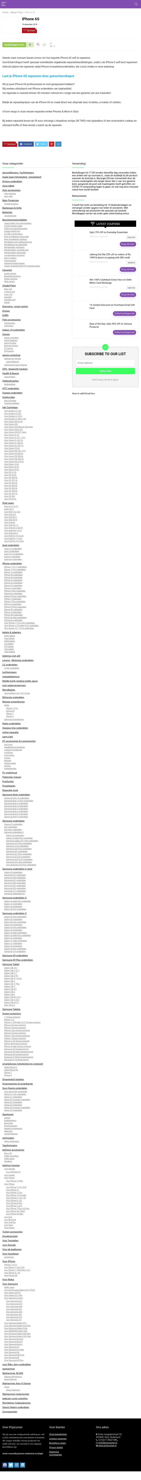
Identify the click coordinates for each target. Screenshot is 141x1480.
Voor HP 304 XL (10, 486)
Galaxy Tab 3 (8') (11, 976)
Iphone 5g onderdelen (13, 583)
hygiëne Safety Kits (12, 231)
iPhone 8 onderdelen (12, 604)
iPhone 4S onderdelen (13, 578)
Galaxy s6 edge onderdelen (15, 933)
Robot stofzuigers (11, 1141)
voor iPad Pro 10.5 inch (14, 536)
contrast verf (9, 292)
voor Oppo (8, 1225)
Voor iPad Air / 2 (11, 525)
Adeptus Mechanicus (13, 1377)
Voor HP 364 (9, 496)
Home (5, 12)
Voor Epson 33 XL (11, 470)
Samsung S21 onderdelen (17, 851)
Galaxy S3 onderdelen (13, 919)
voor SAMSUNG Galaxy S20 (15, 1331)
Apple (6, 705)
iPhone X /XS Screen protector (17, 1041)
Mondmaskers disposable (15, 253)
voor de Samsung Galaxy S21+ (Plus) (19, 1290)
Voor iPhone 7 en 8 (14, 1206)
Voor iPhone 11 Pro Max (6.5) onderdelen (21, 626)
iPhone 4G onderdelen (13, 575)
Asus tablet (8, 185)
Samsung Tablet (10, 964)
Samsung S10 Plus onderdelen (19, 843)
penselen (8, 297)
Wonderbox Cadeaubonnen (16, 1403)
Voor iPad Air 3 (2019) (13, 528)
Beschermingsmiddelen (14, 219)
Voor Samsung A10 (14, 1304)
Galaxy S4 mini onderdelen (15, 922)
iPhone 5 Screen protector (15, 1028)
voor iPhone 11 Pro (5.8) (16, 1187)
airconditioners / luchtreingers (18, 172)
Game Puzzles (10, 343)
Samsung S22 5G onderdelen (18, 857)
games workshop (11, 355)
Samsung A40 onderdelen (15, 878)
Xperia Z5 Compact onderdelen (17, 1108)
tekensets (8, 1131)
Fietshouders (9, 323)
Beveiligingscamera (12, 276)
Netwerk (7, 761)
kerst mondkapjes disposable (16, 237)
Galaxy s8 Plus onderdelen (15, 909)
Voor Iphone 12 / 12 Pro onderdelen (19, 628)
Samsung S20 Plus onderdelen (19, 849)
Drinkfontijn (9, 1257)
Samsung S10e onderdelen (17, 846)
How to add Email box (83, 393)
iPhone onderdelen (12, 563)
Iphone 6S (10, 711)
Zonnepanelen (9, 1411)
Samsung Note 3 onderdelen (16, 806)
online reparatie (10, 732)
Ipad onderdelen (10, 545)
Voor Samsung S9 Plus (13, 1360)
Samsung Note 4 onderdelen (16, 809)
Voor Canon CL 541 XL (13, 440)
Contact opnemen (58, 1438)
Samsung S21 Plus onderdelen (19, 854)
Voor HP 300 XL (10, 478)
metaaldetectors (10, 676)
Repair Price (17, 12)
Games (6, 334)
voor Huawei (9, 1175)
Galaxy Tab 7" (10, 986)
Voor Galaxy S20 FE (12, 1293)
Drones (6, 311)
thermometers (10, 261)
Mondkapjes (8, 689)
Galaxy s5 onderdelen (15, 835)
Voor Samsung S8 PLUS (14, 1355)
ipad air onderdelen (12, 557)
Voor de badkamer (12, 1249)
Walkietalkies (9, 384)
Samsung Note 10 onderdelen (16, 798)
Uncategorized (9, 1236)
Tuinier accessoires (12, 1231)
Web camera (9, 281)
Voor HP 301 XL (10, 480)
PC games (8, 348)
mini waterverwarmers (14, 685)
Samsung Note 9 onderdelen (16, 817)
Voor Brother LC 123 (12, 411)
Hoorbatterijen (10, 216)
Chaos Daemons (13, 1390)
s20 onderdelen (10, 827)
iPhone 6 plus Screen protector (17, 1030)
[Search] (136, 4)
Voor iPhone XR (10, 1275)
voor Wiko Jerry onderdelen (16, 1364)
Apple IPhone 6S (11, 1070)
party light (7, 736)
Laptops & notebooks (13, 750)
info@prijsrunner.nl (107, 1443)
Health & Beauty (10, 373)
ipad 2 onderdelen (11, 551)
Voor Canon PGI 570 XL (14, 462)
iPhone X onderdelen (13, 612)
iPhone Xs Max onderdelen (15, 618)
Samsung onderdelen (13, 821)
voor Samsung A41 (14, 1309)
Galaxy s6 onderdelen (13, 938)
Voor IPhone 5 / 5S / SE (16, 1198)
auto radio (8, 196)
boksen (7, 1118)
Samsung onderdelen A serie (17, 869)
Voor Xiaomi (9, 1228)
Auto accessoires (11, 190)
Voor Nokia (8, 1279)
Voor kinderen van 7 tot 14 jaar (17, 693)
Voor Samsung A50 (14, 1312)
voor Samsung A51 (14, 1314)
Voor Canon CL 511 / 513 (14, 438)
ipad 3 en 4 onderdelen (13, 554)
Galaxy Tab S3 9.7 (11, 1002)
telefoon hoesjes (11, 1165)
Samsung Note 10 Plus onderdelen (18, 801)
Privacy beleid (56, 1447)
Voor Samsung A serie (13, 1298)
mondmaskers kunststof (14, 255)
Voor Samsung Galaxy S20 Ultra (17, 1336)
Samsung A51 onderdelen (15, 886)
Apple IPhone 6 (10, 1067)
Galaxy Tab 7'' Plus (12, 984)
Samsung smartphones (14, 719)
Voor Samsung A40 (14, 1306)
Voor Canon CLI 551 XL (14, 446)
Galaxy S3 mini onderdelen (15, 917)
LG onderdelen (9, 664)
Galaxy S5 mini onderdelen (15, 927)
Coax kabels (9, 638)
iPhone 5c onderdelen (13, 580)
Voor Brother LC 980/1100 (15, 419)
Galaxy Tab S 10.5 (11, 1000)
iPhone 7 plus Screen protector (17, 1036)
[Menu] (4, 4)
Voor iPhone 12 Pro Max (16, 1195)
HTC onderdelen (10, 388)
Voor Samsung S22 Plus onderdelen (21, 865)
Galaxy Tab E (9, 994)
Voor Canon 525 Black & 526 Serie (18, 427)
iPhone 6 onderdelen (12, 588)
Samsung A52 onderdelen (15, 888)
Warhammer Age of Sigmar (15, 365)
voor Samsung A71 (14, 1320)
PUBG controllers (11, 1156)
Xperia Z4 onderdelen (13, 1105)
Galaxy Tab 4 (9, 981)
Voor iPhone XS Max (14, 1214)
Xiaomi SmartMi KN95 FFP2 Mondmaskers (22, 266)
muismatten (9, 755)
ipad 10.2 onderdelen (13, 549)
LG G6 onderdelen (11, 668)
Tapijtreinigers (9, 1145)
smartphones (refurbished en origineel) (22, 1063)
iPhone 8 (10, 716)
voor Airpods (9, 1169)
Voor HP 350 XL (10, 491)
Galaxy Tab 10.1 (11, 968)
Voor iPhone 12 (12, 1190)
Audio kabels (9, 636)
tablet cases (9, 1287)
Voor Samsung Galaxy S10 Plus (17, 1326)
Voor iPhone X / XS (12, 1273)
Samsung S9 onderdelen (15, 955)
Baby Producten (10, 200)
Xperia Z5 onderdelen (13, 1110)
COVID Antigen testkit (13, 226)
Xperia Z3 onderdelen (13, 1102)
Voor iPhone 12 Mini (14, 1181)
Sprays (7, 302)
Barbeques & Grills (12, 208)
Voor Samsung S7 (11, 1347)
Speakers (8, 1161)
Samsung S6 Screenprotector (16, 1054)
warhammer (8, 1368)
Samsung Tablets (11, 1009)
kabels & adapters (11, 632)
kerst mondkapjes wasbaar (15, 239)
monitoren (8, 753)
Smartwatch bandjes (13, 1079)
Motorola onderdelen (13, 697)
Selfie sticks (9, 1159)
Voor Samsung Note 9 (13, 1344)
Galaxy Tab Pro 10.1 (12, 997)
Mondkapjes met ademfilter (15, 245)
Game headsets (10, 340)
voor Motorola (10, 1220)
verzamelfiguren (11, 1134)
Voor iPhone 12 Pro (14, 1193)
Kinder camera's (11, 279)
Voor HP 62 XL (10, 499)
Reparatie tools (10, 790)
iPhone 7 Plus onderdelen (15, 602)
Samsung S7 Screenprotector (16, 1060)
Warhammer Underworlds (15, 1394)
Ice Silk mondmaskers (13, 234)
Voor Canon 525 (11, 424)
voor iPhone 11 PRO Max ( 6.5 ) (17, 1270)
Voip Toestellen (10, 1240)
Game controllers (11, 338)
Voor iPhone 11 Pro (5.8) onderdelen (19, 623)
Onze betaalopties (58, 1434)
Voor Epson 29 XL (11, 467)
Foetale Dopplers (11, 204)
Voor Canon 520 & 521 (13, 422)
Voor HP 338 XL (10, 488)
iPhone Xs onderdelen (13, 620)
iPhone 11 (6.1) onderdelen (15, 567)
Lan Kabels (9, 644)
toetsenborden (10, 769)
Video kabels (9, 652)
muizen (7, 758)
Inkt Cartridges (10, 407)
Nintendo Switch (11, 346)
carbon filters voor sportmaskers (18, 223)
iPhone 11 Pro (12, 708)
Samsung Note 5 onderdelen (16, 811)
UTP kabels (9, 646)
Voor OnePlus (10, 1222)
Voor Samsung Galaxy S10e (15, 1328)
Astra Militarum (12, 362)
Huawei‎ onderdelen (12, 392)
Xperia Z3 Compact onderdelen (17, 1100)
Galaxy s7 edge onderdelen (15, 941)
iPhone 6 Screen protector (15, 1033)
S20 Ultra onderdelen (13, 830)
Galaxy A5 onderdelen (13, 872)
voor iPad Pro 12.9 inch (14, 541)
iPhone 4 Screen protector (15, 1025)
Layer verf (8, 294)
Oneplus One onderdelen (15, 728)
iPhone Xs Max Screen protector (17, 1046)
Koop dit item (128, 244)
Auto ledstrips (10, 194)
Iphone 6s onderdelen (13, 594)
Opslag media (10, 763)
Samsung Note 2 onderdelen (16, 803)
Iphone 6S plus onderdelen (15, 596)
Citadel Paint (9, 285)
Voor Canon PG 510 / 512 (15, 451)
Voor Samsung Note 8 (13, 1342)
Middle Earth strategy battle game (20, 681)
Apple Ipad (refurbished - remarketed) (21, 177)
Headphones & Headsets (14, 747)
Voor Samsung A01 (14, 1301)
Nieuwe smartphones (13, 701)
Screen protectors (11, 1013)
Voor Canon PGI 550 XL (14, 459)
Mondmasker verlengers (14, 247)
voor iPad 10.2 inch (12, 512)
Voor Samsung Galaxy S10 (15, 1323)
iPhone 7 (10, 714)
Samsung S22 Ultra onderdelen (19, 862)
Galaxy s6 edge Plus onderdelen (19, 838)
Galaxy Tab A (9, 992)
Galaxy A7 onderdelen (13, 824)
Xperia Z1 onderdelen (13, 1097)
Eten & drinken (10, 401)
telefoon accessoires (13, 1149)
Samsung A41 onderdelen (15, 880)
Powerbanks (8, 785)
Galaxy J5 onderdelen (13, 330)
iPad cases (8, 503)
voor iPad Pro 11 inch (13, 538)
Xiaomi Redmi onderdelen (15, 1407)
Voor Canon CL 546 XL (13, 443)
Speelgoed (7, 1114)
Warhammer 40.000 (12, 359)
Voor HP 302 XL (10, 483)
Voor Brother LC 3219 (13, 416)
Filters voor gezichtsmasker (15, 229)
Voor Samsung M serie (13, 1339)
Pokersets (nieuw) (11, 777)
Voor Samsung (10, 1284)
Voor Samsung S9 (11, 1358)
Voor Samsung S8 (11, 1352)
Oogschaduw (9, 377)
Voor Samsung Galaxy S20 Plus (17, 1334)
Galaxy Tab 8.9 (10, 989)
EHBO (5, 315)
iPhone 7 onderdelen (12, 599)
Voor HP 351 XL (10, 494)
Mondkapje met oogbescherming (18, 242)
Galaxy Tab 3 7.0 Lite (13, 978)
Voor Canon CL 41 (11, 435)
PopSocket (8, 781)
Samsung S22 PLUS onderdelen (19, 859)
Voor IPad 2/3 (10, 514)
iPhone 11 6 (9, 1020)
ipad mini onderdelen (13, 559)
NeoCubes (8, 1123)
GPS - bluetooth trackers (15, 369)
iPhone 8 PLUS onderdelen (15, 607)
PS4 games (9, 351)
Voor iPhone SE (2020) (15, 1211)
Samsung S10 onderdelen (15, 951)
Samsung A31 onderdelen (15, 875)
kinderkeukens (10, 1120)
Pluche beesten (10, 1126)
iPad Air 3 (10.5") (11, 506)
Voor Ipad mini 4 (11, 533)
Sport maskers (10, 258)
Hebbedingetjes (10, 381)
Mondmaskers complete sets (16, 250)
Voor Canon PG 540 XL (13, 454)
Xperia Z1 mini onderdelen (15, 1094)
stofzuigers (8, 1138)
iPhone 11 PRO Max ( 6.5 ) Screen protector (22, 1022)
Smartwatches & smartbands (17, 1083)
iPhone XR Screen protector (15, 1044)
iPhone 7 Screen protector (15, 1038)
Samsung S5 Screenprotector (16, 1049)
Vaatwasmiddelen (11, 403)
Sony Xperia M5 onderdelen (15, 1092)
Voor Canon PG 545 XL (13, 456)
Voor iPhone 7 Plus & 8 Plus (17, 1209)
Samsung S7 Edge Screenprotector (18, 1057)
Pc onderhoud (9, 772)
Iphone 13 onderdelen (13, 572)
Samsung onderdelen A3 (14, 894)
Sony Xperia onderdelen (14, 1088)
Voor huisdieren (10, 1253)
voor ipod (8, 1217)
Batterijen (7, 212)
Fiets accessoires (11, 319)
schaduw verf (9, 300)
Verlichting (8, 326)
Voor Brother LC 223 (12, 413)
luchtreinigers (9, 672)
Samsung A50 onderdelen (15, 883)
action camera (10, 273)
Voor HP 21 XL (10, 472)
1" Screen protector (12, 1017)
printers (7, 766)
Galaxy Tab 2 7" (10, 973)
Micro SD (8, 1153)
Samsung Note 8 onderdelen (16, 814)
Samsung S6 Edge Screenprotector (18, 1052)
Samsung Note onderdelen (16, 794)
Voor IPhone (9, 1178)
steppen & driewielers (13, 1128)
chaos (6, 1387)
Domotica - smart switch (15, 306)
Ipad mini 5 (9, 509)
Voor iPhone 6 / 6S (14, 1201)
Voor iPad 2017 (10, 517)
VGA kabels (9, 649)
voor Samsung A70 (14, 1317)
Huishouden (8, 397)
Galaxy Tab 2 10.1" (12, 970)
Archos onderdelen (12, 181)
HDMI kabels (9, 641)
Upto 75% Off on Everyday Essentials (108, 232)
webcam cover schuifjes (15, 1398)
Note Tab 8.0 (9, 1005)
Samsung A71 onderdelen (15, 891)
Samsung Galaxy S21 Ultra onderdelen (22, 841)
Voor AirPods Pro (13, 1172)
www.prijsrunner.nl (107, 1445)
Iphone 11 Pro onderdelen (15, 570)
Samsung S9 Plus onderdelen (17, 960)
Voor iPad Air (9, 522)
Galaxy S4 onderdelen (13, 925)
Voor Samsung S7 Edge (14, 1350)
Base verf (8, 289)
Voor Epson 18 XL (11, 464)
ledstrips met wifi (11, 656)
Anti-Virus (8, 745)
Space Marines (10, 1379)
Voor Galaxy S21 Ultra (13, 1295)
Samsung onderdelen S (14, 832)
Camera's (7, 270)
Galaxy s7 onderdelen (13, 904)
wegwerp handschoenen (14, 263)
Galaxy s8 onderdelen (13, 907)
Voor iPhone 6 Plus (14, 1203)
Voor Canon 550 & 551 (13, 430)
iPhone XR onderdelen (13, 615)
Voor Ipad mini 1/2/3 (13, 530)
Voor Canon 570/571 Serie (15, 432)
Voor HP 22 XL (10, 475)
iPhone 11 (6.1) (10, 1265)
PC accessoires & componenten (19, 741)
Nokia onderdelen (11, 723)
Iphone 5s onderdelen (13, 586)
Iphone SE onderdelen (13, 610)
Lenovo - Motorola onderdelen (18, 660)
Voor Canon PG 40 (12, 448)
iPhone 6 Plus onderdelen (15, 591)
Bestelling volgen (57, 1443)
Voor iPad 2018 (10, 520)
